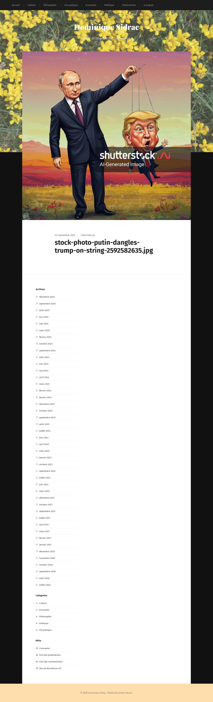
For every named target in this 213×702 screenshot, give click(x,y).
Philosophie (49, 5)
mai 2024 (44, 370)
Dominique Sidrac (106, 26)
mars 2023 (44, 450)
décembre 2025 (47, 296)
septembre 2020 (48, 571)
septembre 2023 (48, 417)
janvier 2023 (45, 457)
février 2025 (45, 337)
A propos (148, 5)
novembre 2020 (47, 558)
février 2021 (45, 538)
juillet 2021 (45, 517)
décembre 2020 (47, 551)
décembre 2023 (47, 404)
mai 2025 (44, 323)
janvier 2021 (45, 544)
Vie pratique (71, 5)
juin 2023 (44, 437)
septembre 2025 (48, 303)
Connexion (44, 648)
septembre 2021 (48, 511)
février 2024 (45, 390)
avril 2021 (44, 524)
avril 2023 (44, 444)
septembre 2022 (48, 471)
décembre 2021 (47, 497)
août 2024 (44, 357)
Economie (91, 5)
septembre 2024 (48, 350)
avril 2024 (44, 377)
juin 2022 (44, 484)
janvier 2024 (45, 397)
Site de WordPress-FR (51, 668)
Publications (129, 5)
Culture (32, 5)
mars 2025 (44, 330)
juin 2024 (44, 363)
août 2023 (44, 424)
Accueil (16, 5)
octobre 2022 (46, 464)
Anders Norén (126, 692)
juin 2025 (44, 317)
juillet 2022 (45, 477)
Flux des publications (51, 655)
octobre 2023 (46, 410)
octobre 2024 (46, 343)
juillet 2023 (45, 430)
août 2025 (44, 310)
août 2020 (44, 578)
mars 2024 (44, 383)
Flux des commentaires (51, 661)
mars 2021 (44, 531)
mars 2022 (44, 491)
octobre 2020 (46, 564)
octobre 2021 (46, 504)
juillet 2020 (45, 584)
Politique (109, 5)
